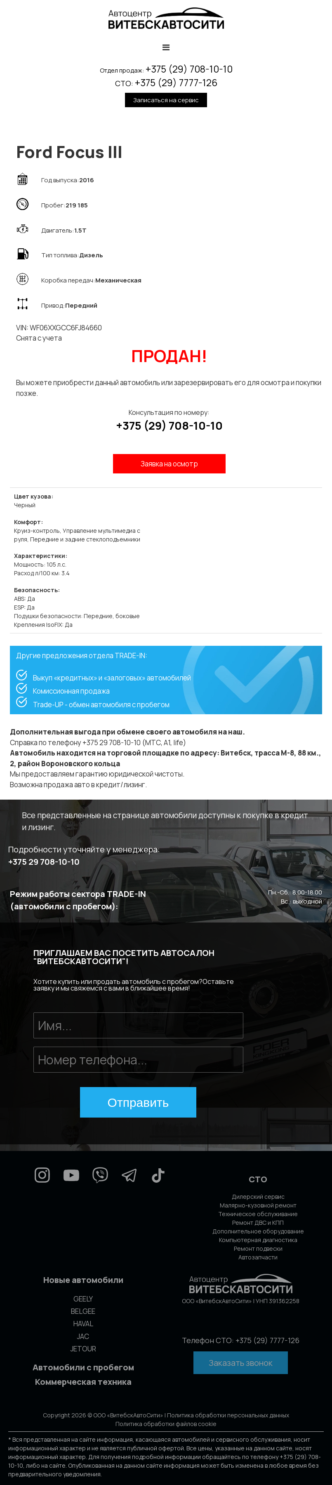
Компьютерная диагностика (258, 1240)
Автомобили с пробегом (83, 1367)
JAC (83, 1336)
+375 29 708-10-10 (44, 861)
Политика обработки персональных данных (228, 1415)
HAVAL (83, 1323)
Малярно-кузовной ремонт (258, 1205)
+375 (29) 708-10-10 (189, 68)
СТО (258, 1179)
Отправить (138, 1102)
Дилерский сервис (258, 1196)
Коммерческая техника (83, 1381)
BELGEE (83, 1311)
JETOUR (83, 1348)
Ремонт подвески (258, 1248)
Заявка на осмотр (169, 463)
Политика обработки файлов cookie (166, 1424)
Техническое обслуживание (258, 1214)
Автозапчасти (258, 1257)
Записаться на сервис (166, 100)
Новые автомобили (83, 1279)
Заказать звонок (241, 1362)
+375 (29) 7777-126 (176, 82)
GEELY (83, 1299)
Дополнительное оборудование (258, 1231)
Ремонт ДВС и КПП (258, 1222)
